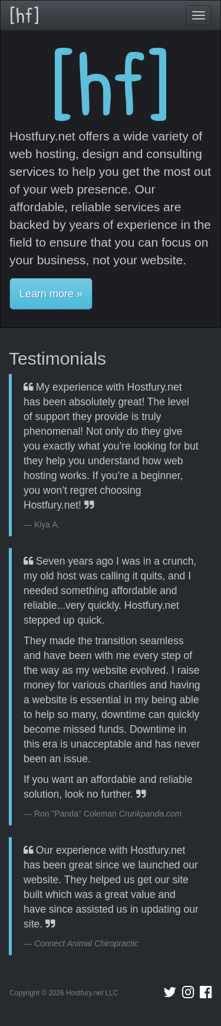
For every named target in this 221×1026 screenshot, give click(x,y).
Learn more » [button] (51, 294)
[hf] (24, 15)
